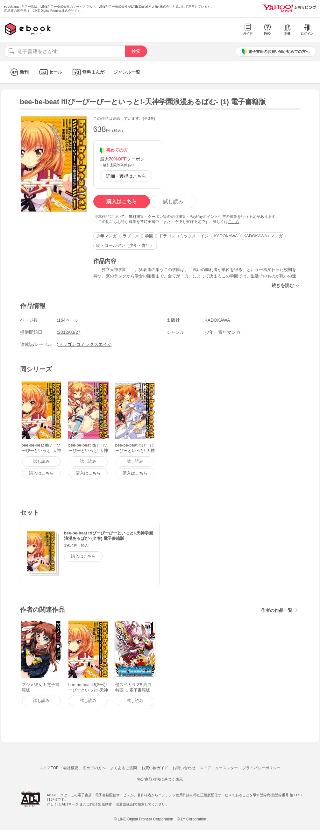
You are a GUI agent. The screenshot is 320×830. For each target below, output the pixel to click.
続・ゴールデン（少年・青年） (125, 245)
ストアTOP (49, 768)
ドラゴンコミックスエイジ (184, 235)
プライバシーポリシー (261, 768)
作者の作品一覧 (276, 610)
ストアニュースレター (219, 768)
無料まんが (87, 72)
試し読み (173, 201)
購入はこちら (121, 201)
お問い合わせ (184, 768)
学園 (149, 235)
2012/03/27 (69, 332)
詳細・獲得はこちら (126, 176)
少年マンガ (106, 235)
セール (50, 72)
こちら (233, 221)
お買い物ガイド (154, 768)
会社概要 (70, 768)
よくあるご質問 (123, 768)
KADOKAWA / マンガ (263, 235)
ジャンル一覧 (126, 72)
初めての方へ (94, 768)
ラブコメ (131, 235)
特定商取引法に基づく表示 (160, 779)
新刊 (19, 72)
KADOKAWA (226, 235)
